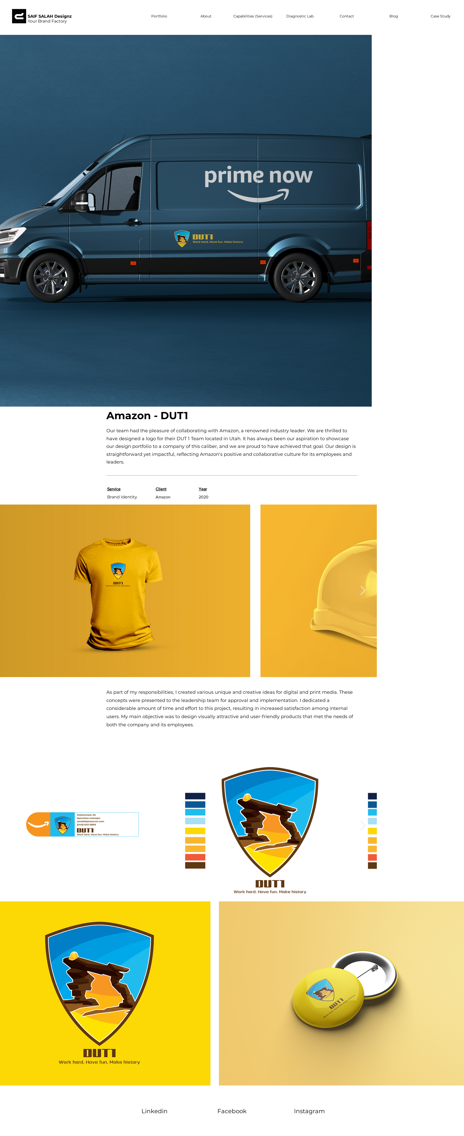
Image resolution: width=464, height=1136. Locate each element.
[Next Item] (363, 591)
